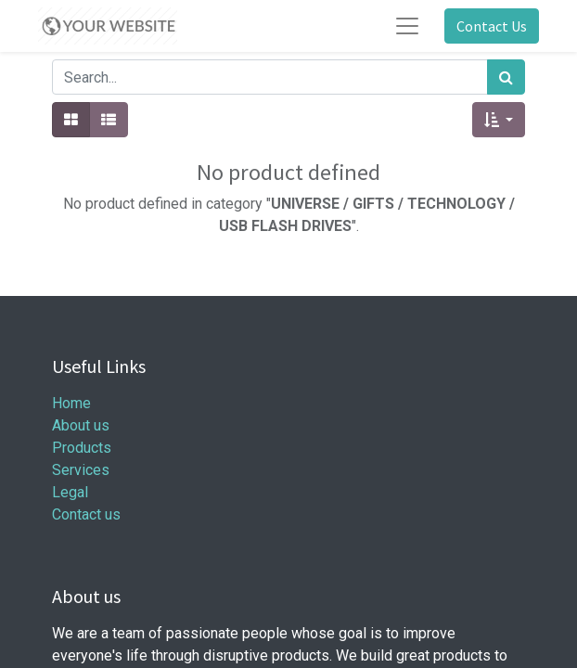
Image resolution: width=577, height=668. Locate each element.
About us (80, 425)
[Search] (506, 77)
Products (81, 447)
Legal (70, 492)
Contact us (86, 514)
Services (80, 470)
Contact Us (491, 26)
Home (71, 403)
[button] (498, 119)
